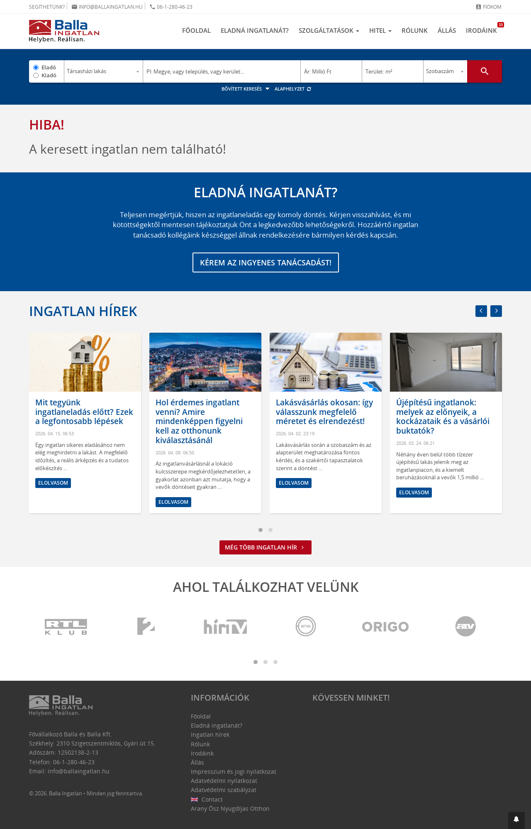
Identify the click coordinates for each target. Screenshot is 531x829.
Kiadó (48, 75)
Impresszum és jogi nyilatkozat (233, 771)
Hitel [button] (380, 30)
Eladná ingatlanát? (255, 30)
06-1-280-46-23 (170, 6)
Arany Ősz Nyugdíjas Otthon (230, 808)
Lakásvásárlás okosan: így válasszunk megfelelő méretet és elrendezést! (324, 412)
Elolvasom (53, 482)
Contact (207, 799)
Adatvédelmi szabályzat (223, 790)
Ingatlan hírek (83, 311)
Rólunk (415, 30)
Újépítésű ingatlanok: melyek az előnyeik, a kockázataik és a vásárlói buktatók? (443, 416)
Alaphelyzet (293, 89)
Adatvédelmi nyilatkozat (224, 781)
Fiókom (488, 6)
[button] (516, 820)
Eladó (48, 67)
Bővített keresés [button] (247, 89)
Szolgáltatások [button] (329, 30)
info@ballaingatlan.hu (107, 6)
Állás (447, 30)
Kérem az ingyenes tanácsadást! (265, 262)
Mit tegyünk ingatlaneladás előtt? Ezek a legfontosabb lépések (84, 412)
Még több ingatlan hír (265, 547)
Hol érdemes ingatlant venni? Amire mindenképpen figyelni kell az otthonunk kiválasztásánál (199, 421)
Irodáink (484, 28)
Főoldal (196, 30)
